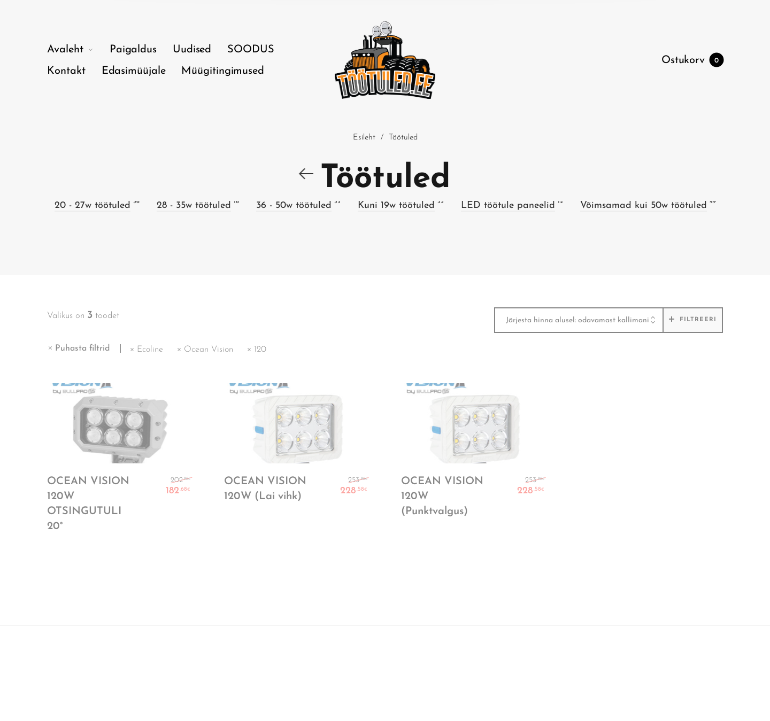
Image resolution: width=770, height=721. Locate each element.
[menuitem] (78, 49)
